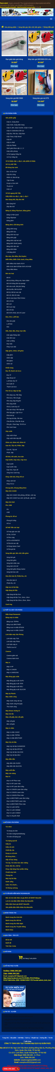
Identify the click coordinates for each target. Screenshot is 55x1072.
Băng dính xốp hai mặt (14, 240)
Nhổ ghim (10, 361)
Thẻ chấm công (12, 706)
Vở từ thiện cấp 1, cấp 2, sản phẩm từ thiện (20, 161)
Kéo (8, 327)
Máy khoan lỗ (11, 378)
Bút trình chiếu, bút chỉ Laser (16, 313)
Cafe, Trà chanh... (12, 885)
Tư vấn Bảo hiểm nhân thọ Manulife (16, 893)
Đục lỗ (9, 375)
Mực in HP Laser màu (14, 783)
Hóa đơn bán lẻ (12, 580)
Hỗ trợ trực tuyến (10, 966)
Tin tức (50, 1038)
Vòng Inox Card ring (13, 472)
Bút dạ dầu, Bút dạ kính (14, 289)
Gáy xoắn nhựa (12, 435)
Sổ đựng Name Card (13, 546)
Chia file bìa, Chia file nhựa (15, 421)
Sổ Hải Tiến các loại (12, 527)
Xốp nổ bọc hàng (11, 859)
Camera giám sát (12, 655)
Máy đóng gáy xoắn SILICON (16, 689)
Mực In (8, 776)
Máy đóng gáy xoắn (12, 676)
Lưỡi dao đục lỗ (12, 381)
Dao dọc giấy (11, 321)
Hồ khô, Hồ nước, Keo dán (15, 456)
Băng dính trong (12, 229)
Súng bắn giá (48, 27)
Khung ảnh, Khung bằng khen (16, 488)
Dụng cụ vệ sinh (11, 853)
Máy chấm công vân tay (14, 701)
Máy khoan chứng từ (13, 711)
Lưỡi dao (9, 324)
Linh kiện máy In (12, 644)
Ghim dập (10, 358)
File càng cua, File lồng (14, 395)
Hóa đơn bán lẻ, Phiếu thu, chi (16, 576)
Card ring (9, 604)
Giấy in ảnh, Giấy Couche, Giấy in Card (19, 128)
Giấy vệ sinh (10, 847)
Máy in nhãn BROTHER (14, 738)
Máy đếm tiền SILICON (14, 766)
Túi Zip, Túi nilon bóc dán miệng (17, 863)
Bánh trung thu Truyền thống (16, 927)
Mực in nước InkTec (13, 807)
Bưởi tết (8, 943)
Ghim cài (9, 364)
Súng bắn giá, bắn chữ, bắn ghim (29, 27)
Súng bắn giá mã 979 (41, 98)
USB (8, 512)
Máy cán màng (11, 773)
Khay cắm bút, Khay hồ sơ (15, 477)
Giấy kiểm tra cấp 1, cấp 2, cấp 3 (17, 196)
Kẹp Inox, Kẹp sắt (12, 470)
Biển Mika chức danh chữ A (15, 263)
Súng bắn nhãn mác (13, 563)
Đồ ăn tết (9, 940)
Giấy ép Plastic (11, 145)
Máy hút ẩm (10, 714)
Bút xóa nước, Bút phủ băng (16, 286)
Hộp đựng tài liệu (12, 590)
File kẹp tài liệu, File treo (14, 418)
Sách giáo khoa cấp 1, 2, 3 (15, 148)
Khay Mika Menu (12, 269)
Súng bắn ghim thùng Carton (16, 569)
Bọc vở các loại (12, 171)
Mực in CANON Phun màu (15, 795)
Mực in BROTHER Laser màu (16, 801)
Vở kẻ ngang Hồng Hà (14, 154)
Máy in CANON (12, 669)
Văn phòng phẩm (10, 27)
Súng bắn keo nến (12, 572)
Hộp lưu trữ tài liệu (12, 587)
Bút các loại (10, 273)
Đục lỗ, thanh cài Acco (13, 371)
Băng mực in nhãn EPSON (15, 627)
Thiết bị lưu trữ (11, 647)
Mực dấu (9, 344)
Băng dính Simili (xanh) (14, 243)
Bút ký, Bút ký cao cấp (14, 292)
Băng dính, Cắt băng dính (14, 224)
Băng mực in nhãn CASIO (15, 630)
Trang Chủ (5, 1038)
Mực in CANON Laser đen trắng (17, 789)
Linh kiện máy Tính (13, 638)
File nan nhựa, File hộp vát (15, 409)
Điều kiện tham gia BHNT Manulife (17, 904)
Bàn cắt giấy (11, 724)
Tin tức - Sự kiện (9, 1011)
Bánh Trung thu (9, 913)
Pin (8, 509)
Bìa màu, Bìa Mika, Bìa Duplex (16, 256)
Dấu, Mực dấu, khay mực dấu (16, 331)
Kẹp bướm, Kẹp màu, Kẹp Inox (16, 460)
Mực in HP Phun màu (13, 780)
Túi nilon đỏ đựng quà (14, 837)
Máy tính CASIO (11, 491)
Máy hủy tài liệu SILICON (15, 752)
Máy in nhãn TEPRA (13, 735)
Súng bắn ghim (11, 560)
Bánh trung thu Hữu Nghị (14, 923)
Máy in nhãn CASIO (13, 732)
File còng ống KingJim (14, 401)
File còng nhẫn (11, 404)
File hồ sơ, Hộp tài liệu (13, 391)
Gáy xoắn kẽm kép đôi (14, 438)
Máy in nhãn (10, 728)
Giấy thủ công (11, 174)
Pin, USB (9, 505)
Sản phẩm (13, 1038)
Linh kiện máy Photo (13, 641)
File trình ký (10, 415)
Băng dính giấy (11, 237)
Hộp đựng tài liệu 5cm (14, 594)
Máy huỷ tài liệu (11, 878)
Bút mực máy (11, 307)
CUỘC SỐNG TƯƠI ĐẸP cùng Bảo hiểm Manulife (19, 1016)
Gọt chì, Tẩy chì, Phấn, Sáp (15, 445)
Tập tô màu (10, 180)
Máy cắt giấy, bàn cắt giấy (15, 717)
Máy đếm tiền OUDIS (13, 763)
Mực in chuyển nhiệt (13, 816)
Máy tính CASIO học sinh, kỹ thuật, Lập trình (21, 498)
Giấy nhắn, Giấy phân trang (15, 125)
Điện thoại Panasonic (13, 614)
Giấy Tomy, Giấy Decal (14, 136)
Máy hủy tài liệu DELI (14, 755)
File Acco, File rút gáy (14, 398)
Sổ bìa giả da (11, 549)
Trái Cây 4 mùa (11, 946)
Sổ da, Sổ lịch (11, 534)
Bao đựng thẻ (11, 203)
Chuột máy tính (11, 872)
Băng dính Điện (12, 249)
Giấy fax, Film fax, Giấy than (16, 133)
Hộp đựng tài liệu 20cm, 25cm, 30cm (18, 600)
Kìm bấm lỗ (10, 384)
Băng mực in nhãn (12, 617)
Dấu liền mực (11, 338)
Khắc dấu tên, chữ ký (13, 866)
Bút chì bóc (10, 310)
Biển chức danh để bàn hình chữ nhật (19, 266)
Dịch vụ (27, 1038)
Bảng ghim (10, 220)
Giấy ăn (8, 844)
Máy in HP (10, 666)
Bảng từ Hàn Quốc (13, 215)
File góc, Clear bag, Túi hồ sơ (16, 424)
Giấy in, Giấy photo (13, 122)
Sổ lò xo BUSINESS (13, 540)
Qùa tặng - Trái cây (11, 935)
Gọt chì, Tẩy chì (12, 449)
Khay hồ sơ (10, 484)
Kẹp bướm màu (12, 467)
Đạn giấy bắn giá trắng (14, 59)
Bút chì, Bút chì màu (13, 295)
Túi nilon (9, 827)
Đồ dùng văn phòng (11, 822)
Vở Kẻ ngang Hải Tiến (13, 193)
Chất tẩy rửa (10, 850)
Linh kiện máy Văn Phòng (14, 634)
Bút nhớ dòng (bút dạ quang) (16, 283)
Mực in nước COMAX (14, 813)
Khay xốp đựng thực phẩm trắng (17, 869)
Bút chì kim (10, 301)
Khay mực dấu (11, 347)
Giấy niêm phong (12, 151)
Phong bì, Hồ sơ (11, 516)
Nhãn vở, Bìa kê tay (13, 177)
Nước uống (9, 881)
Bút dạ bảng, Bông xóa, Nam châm (18, 280)
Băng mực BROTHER (14, 624)
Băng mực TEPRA (13, 621)
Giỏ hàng (7, 951)
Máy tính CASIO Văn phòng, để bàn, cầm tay (21, 495)
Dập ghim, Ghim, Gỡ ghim (15, 351)
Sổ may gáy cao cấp (13, 531)
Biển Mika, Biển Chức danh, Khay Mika (19, 259)
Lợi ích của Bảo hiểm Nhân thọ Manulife (19, 901)
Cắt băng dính (11, 252)
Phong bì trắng (11, 520)
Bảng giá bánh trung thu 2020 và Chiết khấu (17, 1019)
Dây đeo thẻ (10, 206)
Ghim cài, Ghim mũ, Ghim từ (15, 442)
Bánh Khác (9, 930)
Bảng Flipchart (11, 217)
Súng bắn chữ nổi (12, 566)
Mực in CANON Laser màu (15, 792)
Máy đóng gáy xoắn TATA (15, 683)
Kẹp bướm (10, 464)
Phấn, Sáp (10, 452)
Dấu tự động (11, 341)
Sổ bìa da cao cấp (12, 543)
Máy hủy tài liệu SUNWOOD (16, 746)
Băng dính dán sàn (13, 246)
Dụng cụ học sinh (12, 183)
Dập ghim (10, 355)
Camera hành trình (13, 658)
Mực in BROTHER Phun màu (16, 804)
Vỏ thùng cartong (12, 888)
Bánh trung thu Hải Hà (13, 920)
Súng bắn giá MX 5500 (14, 98)
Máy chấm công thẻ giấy (14, 704)
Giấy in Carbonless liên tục (15, 130)
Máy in (8, 662)
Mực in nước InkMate (13, 810)
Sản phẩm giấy (11, 118)
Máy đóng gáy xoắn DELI (15, 686)
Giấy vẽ (9, 189)
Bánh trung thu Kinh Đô (14, 917)
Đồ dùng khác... (11, 856)
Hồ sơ (9, 523)
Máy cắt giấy (11, 721)
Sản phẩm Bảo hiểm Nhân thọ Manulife (19, 907)
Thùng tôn (9, 875)
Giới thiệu (21, 1038)
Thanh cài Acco (12, 387)
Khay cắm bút (11, 481)
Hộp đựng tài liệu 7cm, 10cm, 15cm (18, 597)
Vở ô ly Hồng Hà (12, 157)
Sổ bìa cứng (10, 537)
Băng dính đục (11, 232)
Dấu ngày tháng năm (13, 335)
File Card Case (11, 427)
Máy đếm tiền (10, 759)
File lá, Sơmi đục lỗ (13, 406)
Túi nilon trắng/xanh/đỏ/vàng (16, 834)
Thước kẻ (10, 186)
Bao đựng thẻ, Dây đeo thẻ (15, 199)
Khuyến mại (34, 1038)
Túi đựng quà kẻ (11, 841)
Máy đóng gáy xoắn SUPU (15, 680)
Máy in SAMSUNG (13, 672)
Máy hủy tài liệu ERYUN (14, 749)
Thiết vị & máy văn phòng (12, 610)
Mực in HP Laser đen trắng (15, 786)
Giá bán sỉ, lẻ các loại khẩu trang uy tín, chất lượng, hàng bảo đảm (24, 1028)
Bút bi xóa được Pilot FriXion (16, 298)
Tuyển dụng (27, 1041)
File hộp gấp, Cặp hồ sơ (14, 412)
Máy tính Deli (10, 502)
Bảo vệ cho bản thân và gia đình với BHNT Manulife (23, 898)
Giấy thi (9, 139)
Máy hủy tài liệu (11, 742)
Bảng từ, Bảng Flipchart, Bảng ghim (18, 210)
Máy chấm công (11, 697)
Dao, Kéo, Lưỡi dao (12, 317)
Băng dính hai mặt (12, 234)
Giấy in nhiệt (11, 142)
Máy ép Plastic (11, 693)
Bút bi (8, 277)
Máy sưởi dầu (10, 770)
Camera (8, 651)
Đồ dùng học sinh (12, 167)
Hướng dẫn (43, 1038)
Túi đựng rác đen (12, 831)
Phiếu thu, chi (11, 583)
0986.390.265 (9, 1069)
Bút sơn (9, 304)
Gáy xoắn (9, 431)
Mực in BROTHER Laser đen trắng (18, 798)
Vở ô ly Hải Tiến (11, 164)
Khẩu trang (9, 368)
